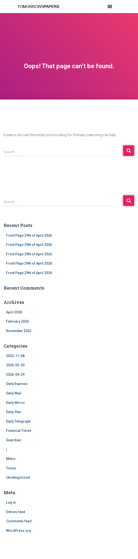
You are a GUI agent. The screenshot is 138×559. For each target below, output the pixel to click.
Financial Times (18, 431)
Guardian (13, 440)
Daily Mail (13, 393)
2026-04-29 (15, 374)
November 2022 (18, 331)
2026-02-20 (15, 365)
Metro (11, 459)
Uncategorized (18, 477)
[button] (109, 6)
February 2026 (17, 321)
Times (11, 468)
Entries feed (15, 512)
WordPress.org (18, 531)
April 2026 (14, 312)
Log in (11, 502)
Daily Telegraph (18, 421)
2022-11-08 (15, 356)
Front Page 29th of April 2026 (29, 235)
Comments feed (19, 521)
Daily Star (13, 412)
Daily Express (16, 384)
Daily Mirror (15, 403)
